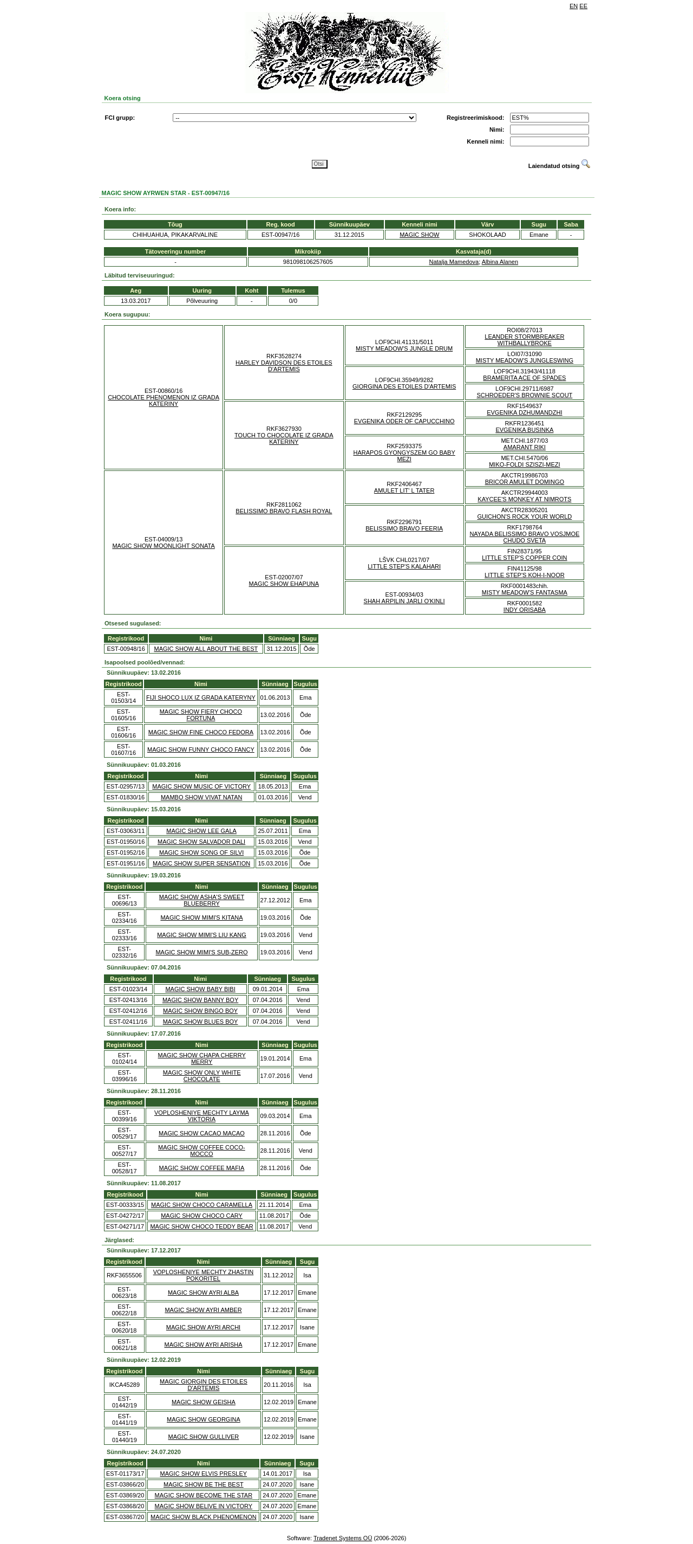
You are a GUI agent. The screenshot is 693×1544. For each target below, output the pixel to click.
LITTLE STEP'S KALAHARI (404, 566)
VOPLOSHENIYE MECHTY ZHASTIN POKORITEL (203, 1275)
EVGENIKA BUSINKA (524, 430)
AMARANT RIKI (525, 447)
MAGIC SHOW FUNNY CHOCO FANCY (200, 749)
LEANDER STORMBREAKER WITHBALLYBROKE (524, 339)
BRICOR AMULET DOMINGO (524, 482)
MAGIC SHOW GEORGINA (203, 1419)
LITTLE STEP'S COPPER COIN (524, 557)
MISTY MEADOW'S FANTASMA (524, 592)
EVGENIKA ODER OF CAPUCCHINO (404, 421)
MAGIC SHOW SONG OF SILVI (201, 852)
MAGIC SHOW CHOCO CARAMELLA (201, 1204)
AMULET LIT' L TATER (404, 490)
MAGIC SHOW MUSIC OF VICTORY (201, 786)
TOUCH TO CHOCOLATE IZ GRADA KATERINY (284, 438)
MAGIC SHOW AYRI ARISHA (203, 1344)
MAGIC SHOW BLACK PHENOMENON (204, 1517)
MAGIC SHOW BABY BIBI (200, 989)
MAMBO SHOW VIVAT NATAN (202, 797)
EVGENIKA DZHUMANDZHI (524, 412)
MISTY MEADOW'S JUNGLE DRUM (404, 348)
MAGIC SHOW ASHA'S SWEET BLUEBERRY (201, 900)
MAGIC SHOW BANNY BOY (200, 1000)
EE (583, 6)
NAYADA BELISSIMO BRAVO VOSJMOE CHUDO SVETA (524, 537)
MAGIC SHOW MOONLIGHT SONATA (163, 545)
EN (574, 6)
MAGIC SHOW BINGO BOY (200, 1010)
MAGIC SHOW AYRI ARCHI (203, 1327)
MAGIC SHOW (419, 234)
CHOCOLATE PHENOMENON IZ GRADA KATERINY (163, 400)
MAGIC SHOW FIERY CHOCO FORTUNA (201, 714)
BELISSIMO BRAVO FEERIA (404, 528)
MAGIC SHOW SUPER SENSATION (201, 863)
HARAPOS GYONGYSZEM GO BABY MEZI (404, 455)
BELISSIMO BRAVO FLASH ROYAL (284, 511)
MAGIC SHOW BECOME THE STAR (204, 1495)
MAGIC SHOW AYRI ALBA (203, 1292)
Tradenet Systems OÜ (342, 1538)
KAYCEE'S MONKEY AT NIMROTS (524, 499)
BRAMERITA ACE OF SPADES (524, 377)
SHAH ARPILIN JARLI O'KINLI (404, 601)
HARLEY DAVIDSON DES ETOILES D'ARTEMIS (284, 365)
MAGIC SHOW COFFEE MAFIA (202, 1168)
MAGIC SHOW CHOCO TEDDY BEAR (201, 1226)
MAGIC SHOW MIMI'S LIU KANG (201, 935)
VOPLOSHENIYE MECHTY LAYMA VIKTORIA (201, 1115)
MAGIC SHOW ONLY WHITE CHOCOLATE (202, 1075)
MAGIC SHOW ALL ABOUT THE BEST (206, 648)
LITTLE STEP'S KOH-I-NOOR (525, 575)
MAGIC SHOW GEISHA (204, 1402)
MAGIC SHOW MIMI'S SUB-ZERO (201, 952)
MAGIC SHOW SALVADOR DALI (201, 841)
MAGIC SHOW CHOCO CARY (202, 1215)
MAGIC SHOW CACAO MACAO (202, 1133)
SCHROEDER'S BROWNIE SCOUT (524, 395)
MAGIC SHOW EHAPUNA (284, 583)
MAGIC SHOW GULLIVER (203, 1436)
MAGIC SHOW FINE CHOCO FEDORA (200, 732)
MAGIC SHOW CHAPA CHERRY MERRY (202, 1058)
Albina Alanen (500, 262)
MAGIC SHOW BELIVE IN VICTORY (204, 1506)
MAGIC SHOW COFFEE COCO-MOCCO (201, 1150)
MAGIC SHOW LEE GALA (201, 831)
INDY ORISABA (525, 609)
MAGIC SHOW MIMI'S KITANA (201, 917)
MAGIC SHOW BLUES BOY (200, 1021)
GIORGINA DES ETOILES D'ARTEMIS (404, 386)
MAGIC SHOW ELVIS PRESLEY (203, 1473)
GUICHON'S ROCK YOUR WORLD (524, 516)
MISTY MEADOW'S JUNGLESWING (524, 360)
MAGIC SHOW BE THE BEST (204, 1484)
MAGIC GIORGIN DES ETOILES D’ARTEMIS (203, 1384)
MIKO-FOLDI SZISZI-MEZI (524, 464)
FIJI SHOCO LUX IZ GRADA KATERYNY (201, 697)
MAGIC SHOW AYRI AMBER (203, 1310)
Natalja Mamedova (454, 262)
